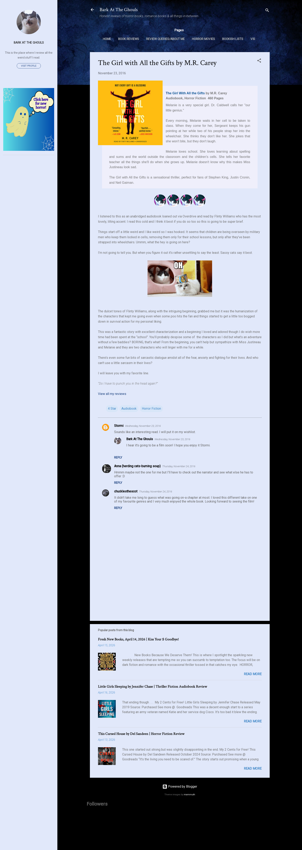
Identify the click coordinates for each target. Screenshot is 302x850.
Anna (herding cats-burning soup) (137, 466)
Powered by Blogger (179, 786)
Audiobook (129, 408)
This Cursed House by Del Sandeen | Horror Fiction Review (141, 733)
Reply (118, 457)
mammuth (189, 794)
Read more (253, 674)
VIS (252, 39)
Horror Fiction (151, 408)
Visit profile (29, 65)
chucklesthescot (125, 491)
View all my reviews (112, 394)
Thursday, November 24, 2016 (178, 466)
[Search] (267, 11)
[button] (259, 61)
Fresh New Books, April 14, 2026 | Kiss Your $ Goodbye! (138, 639)
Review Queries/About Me (165, 39)
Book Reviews (128, 39)
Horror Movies (203, 39)
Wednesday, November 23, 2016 (143, 425)
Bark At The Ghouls (119, 9)
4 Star (112, 408)
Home (107, 39)
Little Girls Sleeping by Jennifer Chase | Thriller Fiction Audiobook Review (152, 686)
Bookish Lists (232, 39)
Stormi (118, 426)
